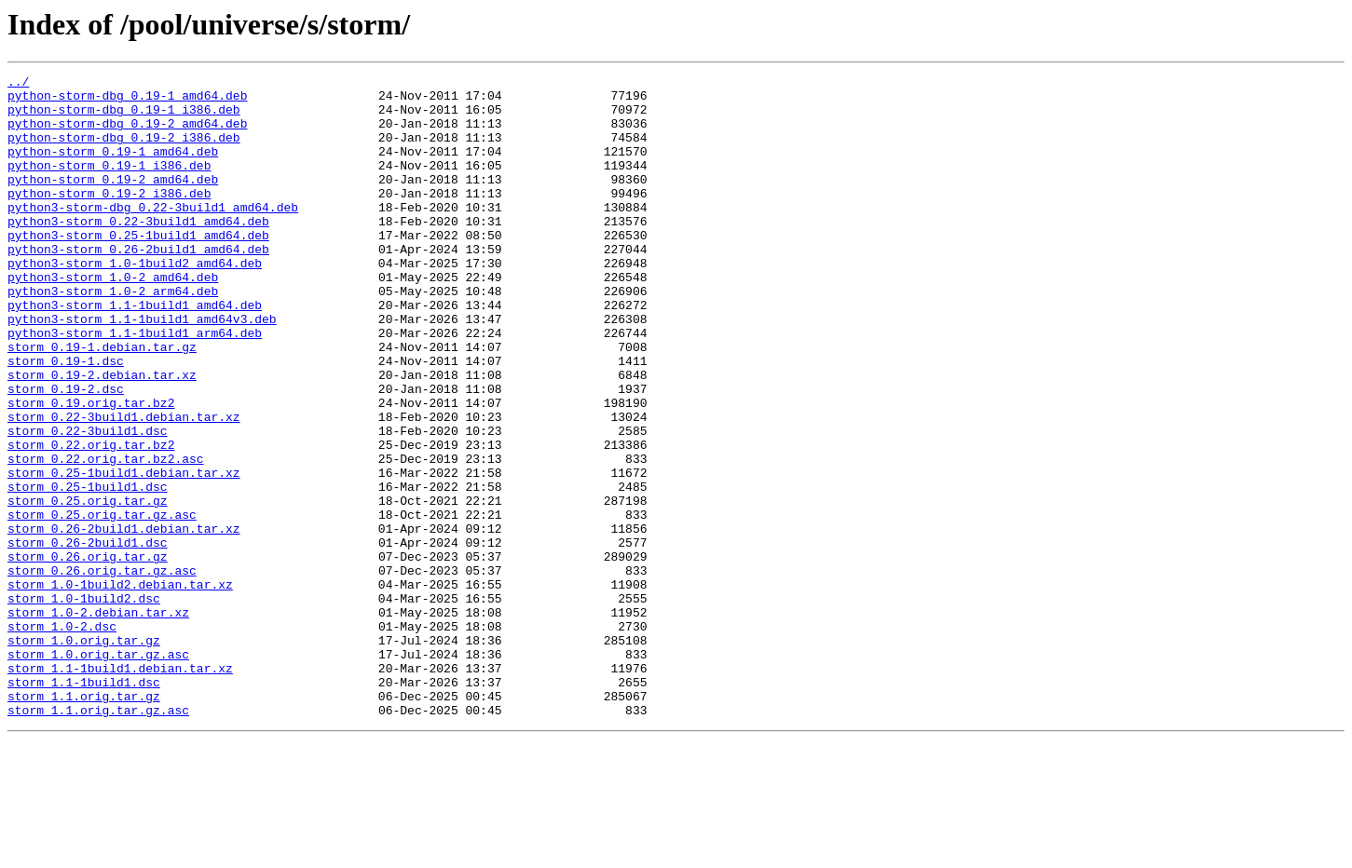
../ (18, 83)
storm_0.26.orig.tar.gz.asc (102, 670)
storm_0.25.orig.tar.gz (87, 586)
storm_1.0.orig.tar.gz (83, 754)
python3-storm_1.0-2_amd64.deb (112, 318)
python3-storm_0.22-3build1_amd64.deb (138, 251)
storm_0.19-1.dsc (65, 419)
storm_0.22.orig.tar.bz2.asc (105, 536)
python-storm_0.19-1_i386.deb (109, 184)
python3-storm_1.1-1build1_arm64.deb (134, 385)
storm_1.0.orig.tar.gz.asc (98, 771)
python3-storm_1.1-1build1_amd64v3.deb (142, 368)
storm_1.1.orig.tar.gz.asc (98, 838)
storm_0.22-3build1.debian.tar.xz (123, 486)
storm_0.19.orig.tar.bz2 (90, 469)
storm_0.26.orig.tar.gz (87, 653)
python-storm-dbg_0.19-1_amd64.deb (127, 100)
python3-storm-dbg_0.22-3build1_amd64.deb (152, 234)
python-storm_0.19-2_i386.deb (109, 218)
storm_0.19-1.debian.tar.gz (102, 402)
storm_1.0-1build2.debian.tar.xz (120, 687)
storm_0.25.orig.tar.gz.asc (102, 603)
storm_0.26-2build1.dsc (87, 637)
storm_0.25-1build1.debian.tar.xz (123, 553)
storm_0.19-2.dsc (65, 452)
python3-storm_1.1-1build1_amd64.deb (134, 352)
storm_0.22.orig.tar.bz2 (90, 519)
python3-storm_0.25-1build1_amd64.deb (138, 268)
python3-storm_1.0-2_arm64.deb (112, 335)
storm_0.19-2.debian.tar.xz (102, 435)
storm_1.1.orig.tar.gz (83, 821)
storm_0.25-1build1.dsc (87, 570)
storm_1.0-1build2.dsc (83, 704)
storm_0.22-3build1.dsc (87, 503)
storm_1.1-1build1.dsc (83, 804)
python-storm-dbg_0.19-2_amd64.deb (127, 134)
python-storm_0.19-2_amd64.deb (112, 201)
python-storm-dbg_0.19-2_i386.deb (123, 150)
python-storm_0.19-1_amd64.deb (112, 167)
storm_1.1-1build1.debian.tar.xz (120, 788)
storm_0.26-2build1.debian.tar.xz (123, 620)
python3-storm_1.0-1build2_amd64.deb (134, 301)
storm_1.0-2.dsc (61, 737)
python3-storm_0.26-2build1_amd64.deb (138, 285)
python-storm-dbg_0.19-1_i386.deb (123, 117)
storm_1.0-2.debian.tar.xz (98, 720)
